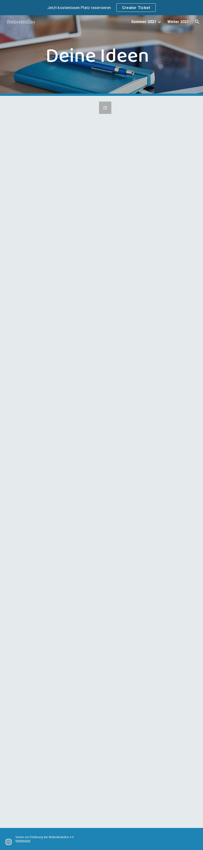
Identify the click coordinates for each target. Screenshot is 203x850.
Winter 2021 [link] (178, 21)
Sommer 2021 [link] (143, 21)
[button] (197, 22)
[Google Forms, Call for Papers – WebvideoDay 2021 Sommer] (64, 462)
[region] (101, 7)
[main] (101, 55)
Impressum (22, 840)
